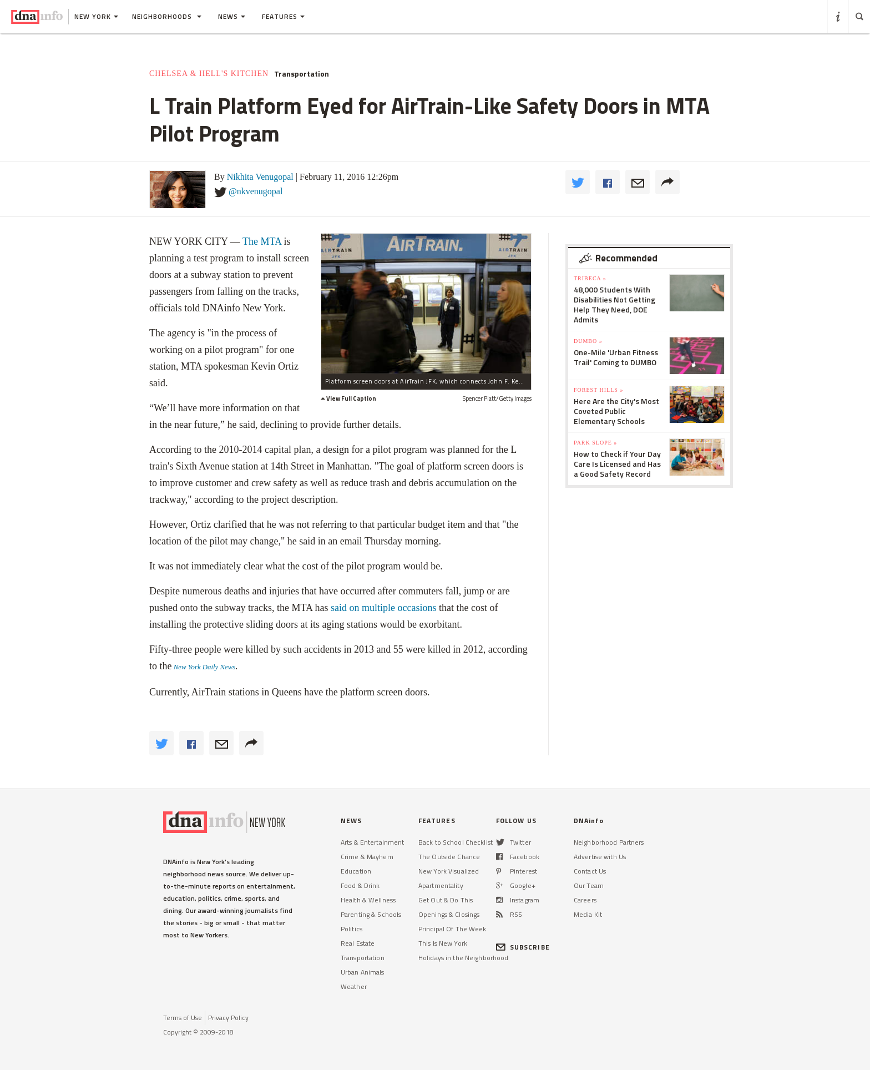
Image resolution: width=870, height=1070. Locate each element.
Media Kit (588, 914)
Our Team (589, 885)
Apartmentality (440, 885)
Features (283, 16)
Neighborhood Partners (609, 842)
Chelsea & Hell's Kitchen (209, 73)
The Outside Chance (449, 856)
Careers (585, 900)
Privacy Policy (228, 1017)
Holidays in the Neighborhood (463, 957)
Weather (354, 986)
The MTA (261, 241)
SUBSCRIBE (523, 947)
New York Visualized (448, 871)
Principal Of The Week (452, 928)
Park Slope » (595, 443)
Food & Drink (360, 885)
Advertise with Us (600, 856)
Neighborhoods (166, 16)
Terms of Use (182, 1017)
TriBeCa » (590, 278)
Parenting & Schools (371, 914)
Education (356, 871)
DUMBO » (588, 341)
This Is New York (442, 943)
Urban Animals (363, 972)
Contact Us (590, 871)
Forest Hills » (598, 390)
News (231, 16)
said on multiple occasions (385, 607)
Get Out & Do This (445, 900)
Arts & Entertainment (372, 842)
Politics (351, 928)
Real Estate (358, 943)
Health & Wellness (368, 900)
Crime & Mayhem (367, 856)
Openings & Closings (448, 914)
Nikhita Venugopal (260, 176)
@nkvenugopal (255, 191)
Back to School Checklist (455, 842)
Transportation (301, 73)
